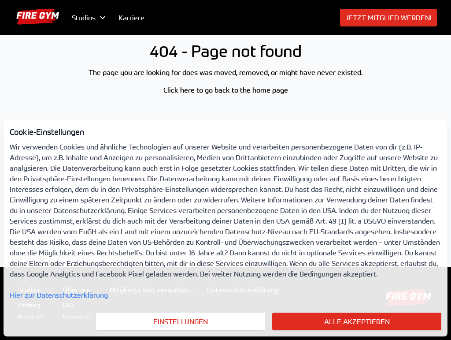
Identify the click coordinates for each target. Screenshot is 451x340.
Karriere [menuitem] (131, 17)
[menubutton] (90, 17)
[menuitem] (37, 17)
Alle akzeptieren (357, 321)
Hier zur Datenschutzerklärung (59, 295)
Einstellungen (180, 321)
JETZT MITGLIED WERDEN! (388, 17)
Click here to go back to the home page (225, 90)
